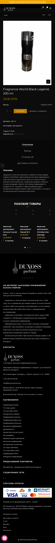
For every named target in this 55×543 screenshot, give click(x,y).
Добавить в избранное (38, 111)
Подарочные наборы (11, 414)
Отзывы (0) (27, 157)
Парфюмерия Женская (12, 423)
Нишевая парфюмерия (12, 426)
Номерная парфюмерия (12, 457)
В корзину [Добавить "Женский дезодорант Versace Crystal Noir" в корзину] (9, 241)
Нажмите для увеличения (48, 82)
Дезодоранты (17, 126)
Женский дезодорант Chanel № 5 (25, 229)
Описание (27, 144)
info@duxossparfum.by (12, 383)
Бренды (6, 524)
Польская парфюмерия (12, 441)
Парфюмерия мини (10, 405)
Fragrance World (8, 131)
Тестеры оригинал (10, 447)
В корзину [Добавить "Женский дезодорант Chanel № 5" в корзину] (26, 238)
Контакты (7, 530)
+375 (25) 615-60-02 (10, 379)
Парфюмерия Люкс (10, 454)
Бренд (27, 150)
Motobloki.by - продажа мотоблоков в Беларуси (22, 467)
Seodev (35, 502)
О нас (5, 521)
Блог (5, 527)
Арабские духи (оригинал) (13, 438)
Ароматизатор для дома (13, 432)
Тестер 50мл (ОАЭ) (10, 411)
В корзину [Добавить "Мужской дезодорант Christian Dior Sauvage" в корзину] (43, 241)
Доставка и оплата (27, 163)
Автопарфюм (8, 435)
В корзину (20, 111)
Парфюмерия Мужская (12, 420)
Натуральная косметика (13, 444)
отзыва (39, 394)
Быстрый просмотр (16, 214)
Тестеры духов (9, 408)
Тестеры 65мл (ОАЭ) (11, 451)
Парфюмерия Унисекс (12, 417)
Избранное (43, 7)
